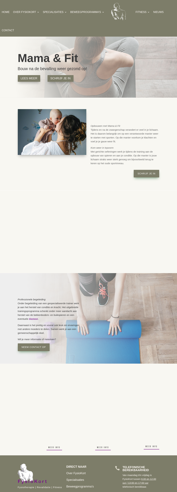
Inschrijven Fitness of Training (85, 451)
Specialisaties (51, 12)
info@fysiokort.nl (36, 452)
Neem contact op (34, 347)
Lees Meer (29, 78)
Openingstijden (76, 458)
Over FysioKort (22, 12)
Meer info (54, 405)
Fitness (139, 12)
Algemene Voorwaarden (119, 489)
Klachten (96, 489)
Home (4, 12)
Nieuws (156, 12)
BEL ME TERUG (141, 470)
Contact (6, 30)
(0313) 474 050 (35, 459)
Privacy (105, 489)
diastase (33, 318)
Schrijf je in (60, 78)
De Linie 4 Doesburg (38, 466)
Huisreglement (84, 489)
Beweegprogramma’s (84, 12)
